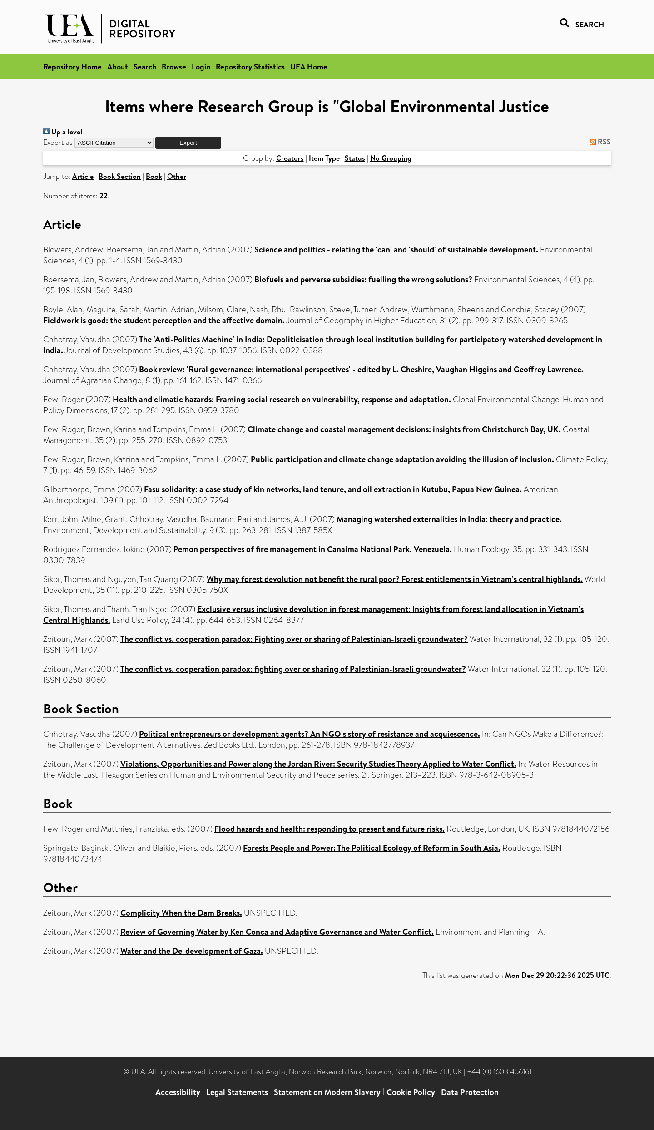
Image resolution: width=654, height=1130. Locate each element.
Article (83, 176)
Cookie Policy (410, 1092)
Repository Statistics (250, 66)
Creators (290, 158)
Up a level (62, 132)
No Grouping (390, 158)
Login (201, 66)
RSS (598, 142)
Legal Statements (237, 1092)
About (117, 66)
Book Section (120, 176)
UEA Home (308, 66)
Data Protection (470, 1092)
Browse (174, 66)
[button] (188, 143)
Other (176, 176)
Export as (58, 142)
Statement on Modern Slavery (327, 1092)
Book (154, 176)
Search (145, 66)
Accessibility (177, 1092)
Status (355, 158)
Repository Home (72, 66)
